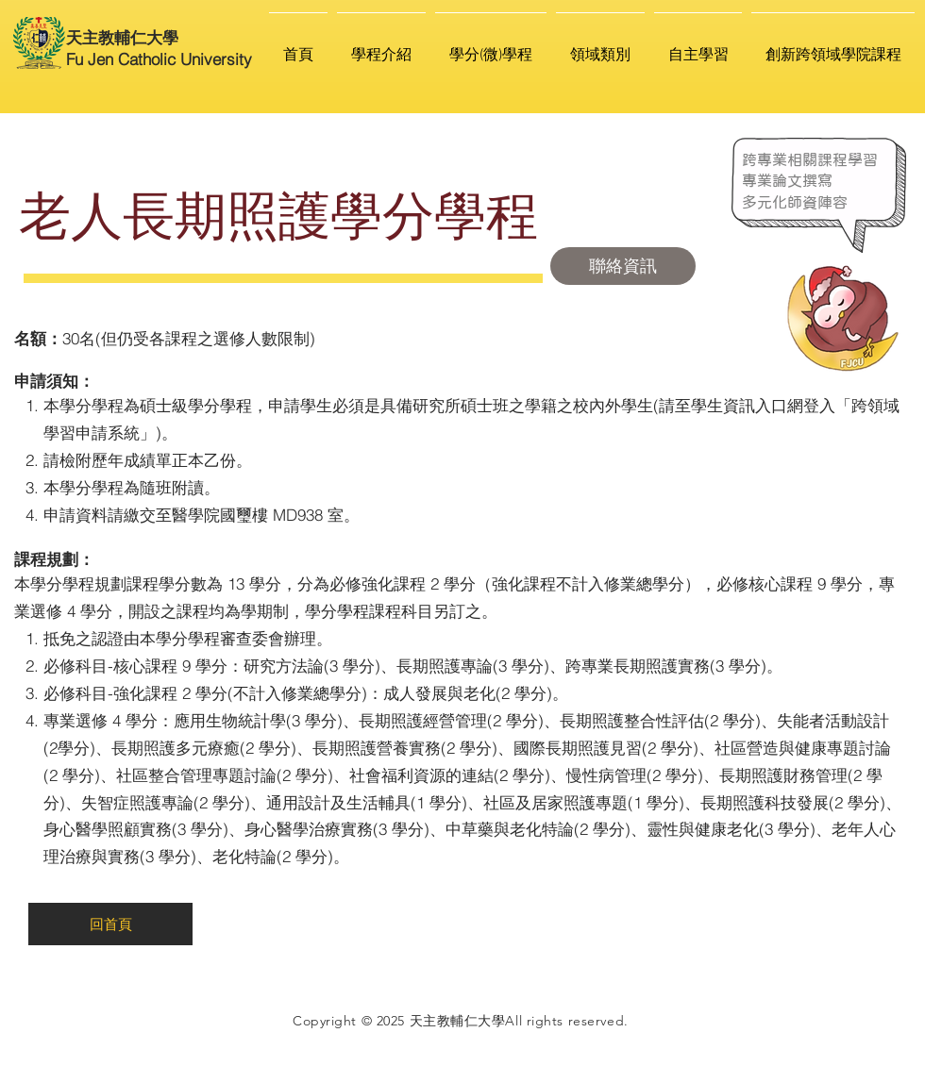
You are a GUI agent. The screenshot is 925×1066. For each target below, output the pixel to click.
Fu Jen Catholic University (159, 59)
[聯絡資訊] (623, 266)
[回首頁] (110, 924)
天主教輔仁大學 (122, 37)
